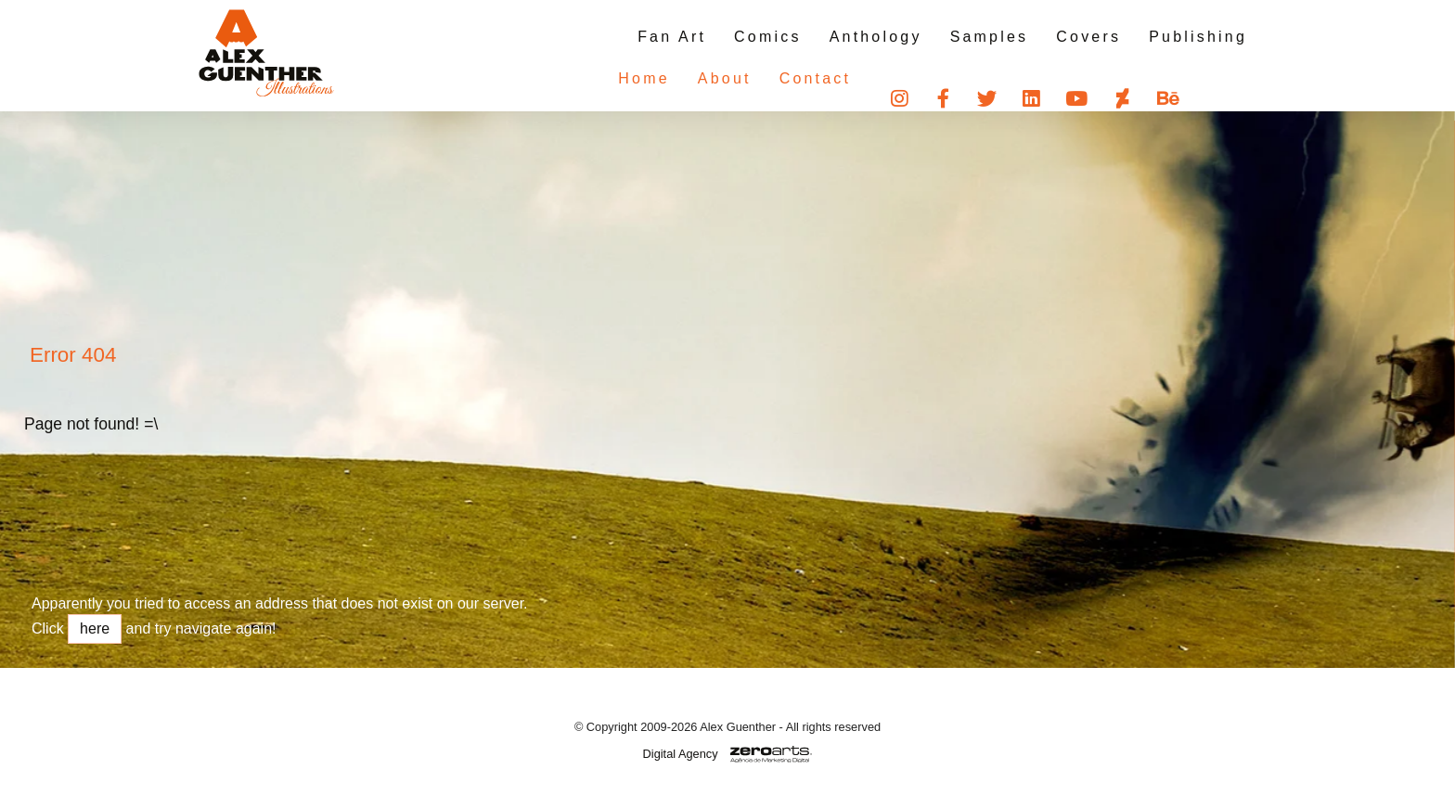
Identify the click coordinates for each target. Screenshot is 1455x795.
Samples (989, 37)
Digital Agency (680, 754)
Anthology (876, 37)
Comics (768, 37)
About (688, 78)
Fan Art (671, 37)
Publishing (1198, 37)
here (94, 628)
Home (606, 78)
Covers (1088, 37)
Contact (778, 78)
